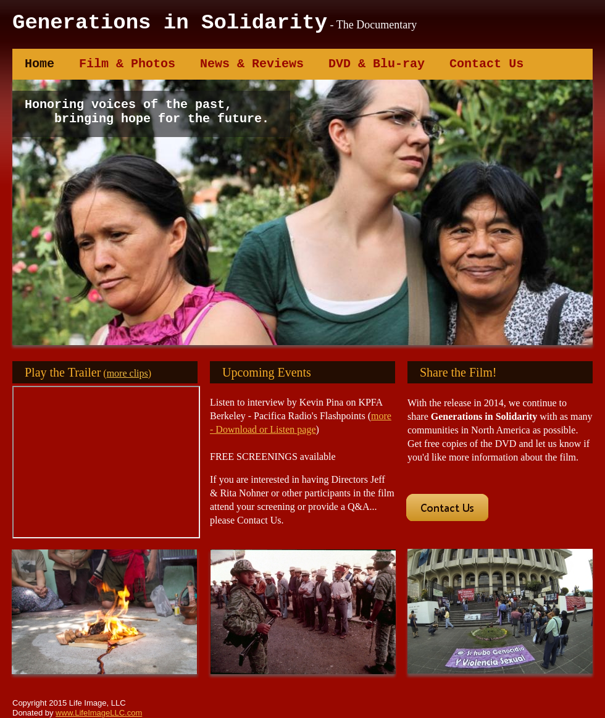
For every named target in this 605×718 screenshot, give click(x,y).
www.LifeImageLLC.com (99, 712)
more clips (127, 373)
